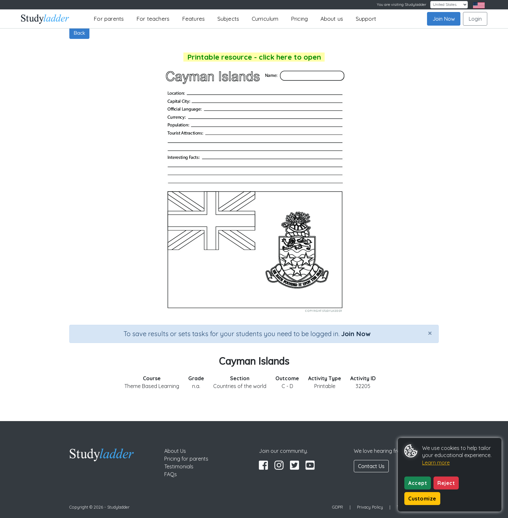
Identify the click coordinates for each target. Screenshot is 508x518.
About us (331, 18)
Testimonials (178, 466)
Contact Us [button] (371, 466)
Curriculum (265, 18)
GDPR (337, 507)
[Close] (429, 333)
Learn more (436, 462)
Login (475, 19)
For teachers (152, 18)
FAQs (170, 474)
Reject (446, 483)
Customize (422, 498)
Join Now (444, 19)
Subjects (228, 18)
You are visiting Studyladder (401, 4)
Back (79, 32)
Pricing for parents (186, 458)
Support (366, 18)
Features (193, 18)
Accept (417, 483)
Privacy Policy (370, 507)
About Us (175, 451)
